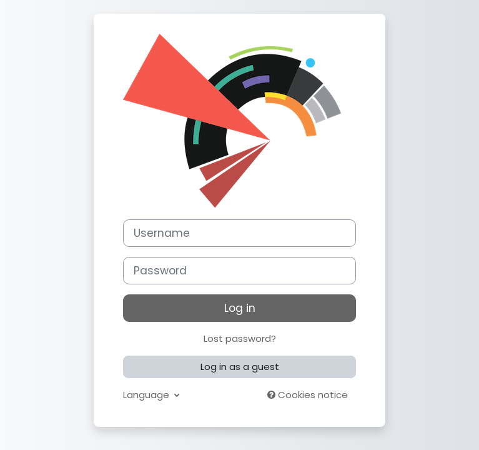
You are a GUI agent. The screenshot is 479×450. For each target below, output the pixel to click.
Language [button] (147, 394)
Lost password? (240, 338)
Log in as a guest (239, 366)
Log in (239, 308)
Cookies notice (307, 394)
